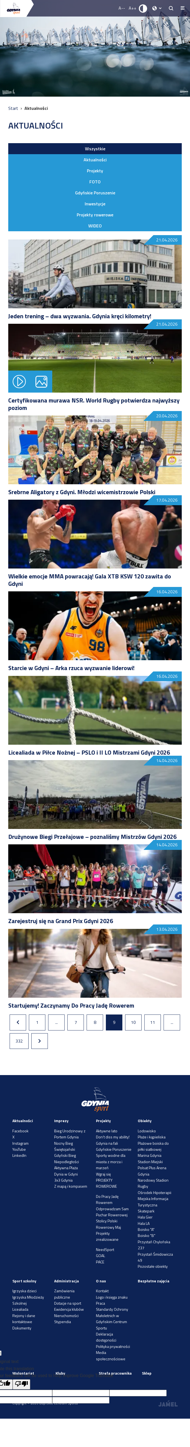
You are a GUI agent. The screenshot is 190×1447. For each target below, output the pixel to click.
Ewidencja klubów (69, 1309)
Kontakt (102, 1291)
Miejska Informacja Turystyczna (153, 1201)
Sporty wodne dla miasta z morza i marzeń (110, 1161)
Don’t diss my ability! (113, 1137)
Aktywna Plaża (66, 1168)
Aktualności (95, 159)
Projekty (95, 170)
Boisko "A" (146, 1229)
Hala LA (144, 1223)
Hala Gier (145, 1217)
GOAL (100, 1255)
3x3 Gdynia (63, 1180)
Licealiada (20, 1309)
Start (13, 108)
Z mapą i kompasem (70, 1186)
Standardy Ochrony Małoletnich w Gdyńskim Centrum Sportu (112, 1318)
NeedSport (105, 1249)
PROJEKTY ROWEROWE (106, 1183)
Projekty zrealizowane (107, 1236)
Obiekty (145, 1121)
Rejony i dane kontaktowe (23, 1318)
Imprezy (61, 1121)
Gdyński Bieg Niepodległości (66, 1158)
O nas (101, 1281)
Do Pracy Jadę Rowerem (107, 1199)
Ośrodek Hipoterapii (154, 1192)
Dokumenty (21, 1328)
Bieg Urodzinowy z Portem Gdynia (70, 1134)
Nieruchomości (66, 1315)
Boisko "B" (146, 1235)
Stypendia (62, 1321)
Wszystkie (95, 148)
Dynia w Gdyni (66, 1174)
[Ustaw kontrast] (143, 8)
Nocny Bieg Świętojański (64, 1146)
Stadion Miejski (150, 1162)
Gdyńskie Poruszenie (95, 192)
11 (152, 1022)
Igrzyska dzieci (24, 1291)
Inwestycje (95, 203)
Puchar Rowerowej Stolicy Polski (112, 1218)
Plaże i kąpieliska (152, 1137)
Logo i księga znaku (112, 1297)
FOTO (95, 181)
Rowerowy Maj (108, 1227)
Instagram (20, 1143)
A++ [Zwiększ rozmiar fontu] (132, 8)
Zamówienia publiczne (64, 1294)
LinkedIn (19, 1155)
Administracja (66, 1281)
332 (19, 1041)
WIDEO (95, 225)
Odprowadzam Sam (112, 1209)
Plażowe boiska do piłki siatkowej (153, 1146)
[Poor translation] (21, 1384)
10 (133, 1022)
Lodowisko (147, 1131)
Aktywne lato (106, 1131)
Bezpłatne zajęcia (153, 1281)
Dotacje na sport (67, 1303)
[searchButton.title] (171, 8)
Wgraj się (103, 1174)
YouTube (19, 1149)
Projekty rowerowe (95, 214)
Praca (100, 1303)
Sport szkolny (24, 1281)
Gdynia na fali (107, 1143)
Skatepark (146, 1211)
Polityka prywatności (113, 1346)
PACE (100, 1262)
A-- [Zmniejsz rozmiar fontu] (122, 8)
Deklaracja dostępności (106, 1337)
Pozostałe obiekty (153, 1266)
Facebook (20, 1131)
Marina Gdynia (149, 1155)
